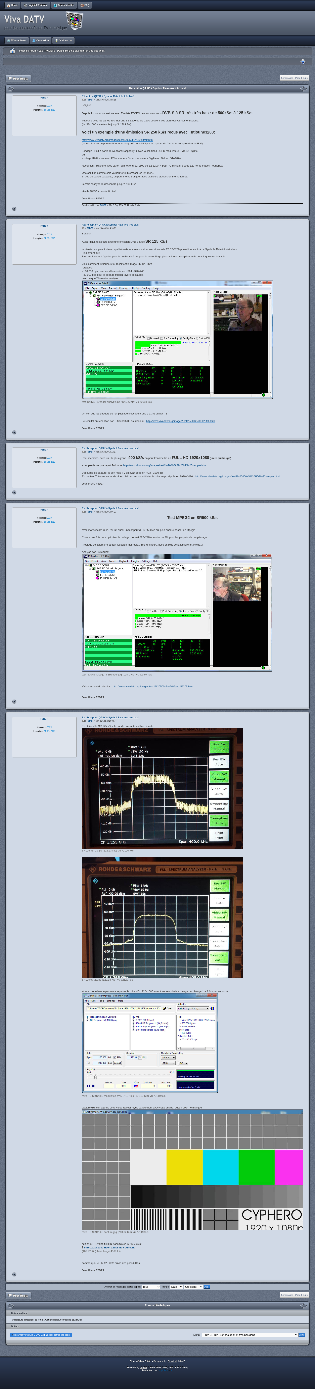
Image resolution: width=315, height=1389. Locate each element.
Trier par (172, 1286)
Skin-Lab (172, 1361)
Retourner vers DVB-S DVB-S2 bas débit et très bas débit (41, 1335)
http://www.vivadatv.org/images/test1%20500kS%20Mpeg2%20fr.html (153, 686)
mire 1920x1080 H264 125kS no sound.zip (109, 1247)
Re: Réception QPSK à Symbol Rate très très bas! (110, 224)
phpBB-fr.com (166, 1370)
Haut (14, 209)
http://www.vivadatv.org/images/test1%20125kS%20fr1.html (180, 421)
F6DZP (90, 100)
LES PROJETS (46, 50)
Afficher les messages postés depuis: (132, 1286)
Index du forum (28, 50)
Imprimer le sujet (303, 61)
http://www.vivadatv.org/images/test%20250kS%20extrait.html (117, 139)
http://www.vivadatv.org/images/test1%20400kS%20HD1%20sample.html (237, 476)
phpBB (143, 1367)
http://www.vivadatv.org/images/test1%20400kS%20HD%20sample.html (165, 465)
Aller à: (196, 1335)
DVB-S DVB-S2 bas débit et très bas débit (80, 50)
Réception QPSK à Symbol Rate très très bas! (157, 88)
